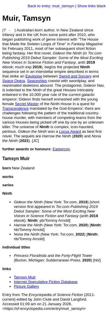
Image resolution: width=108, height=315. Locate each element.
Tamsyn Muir (25, 277)
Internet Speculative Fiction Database (46, 282)
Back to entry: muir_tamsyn (51, 6)
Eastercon (61, 149)
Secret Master (27, 104)
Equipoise (33, 76)
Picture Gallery (26, 286)
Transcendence (15, 108)
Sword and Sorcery (75, 76)
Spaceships (37, 81)
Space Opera (13, 81)
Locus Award (70, 131)
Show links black (91, 6)
